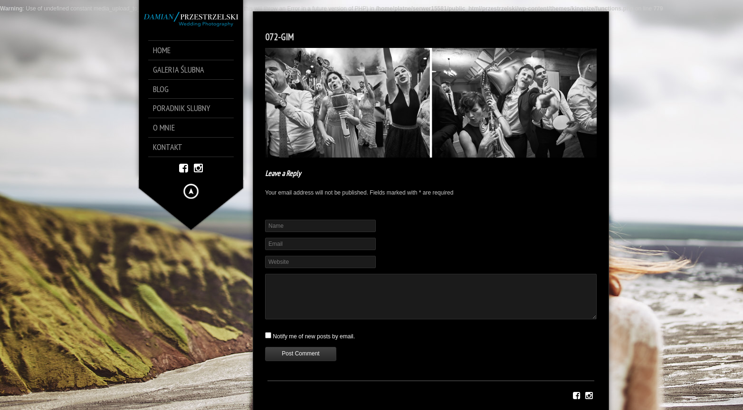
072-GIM (279, 37)
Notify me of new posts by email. (314, 336)
